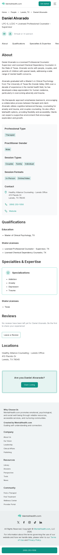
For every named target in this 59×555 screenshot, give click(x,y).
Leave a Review (11, 335)
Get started (44, 4)
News (6, 480)
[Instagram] (29, 522)
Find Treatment (10, 497)
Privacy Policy (34, 540)
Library (6, 465)
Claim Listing (29, 385)
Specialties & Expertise (40, 43)
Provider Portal (10, 504)
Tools (6, 476)
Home (4, 12)
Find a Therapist (10, 493)
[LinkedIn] (40, 522)
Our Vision (8, 441)
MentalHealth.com (42, 529)
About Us (7, 437)
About (5, 43)
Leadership (8, 445)
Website (12, 211)
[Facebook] (24, 522)
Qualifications (18, 43)
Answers (7, 469)
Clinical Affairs (9, 448)
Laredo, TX (24, 12)
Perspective (8, 473)
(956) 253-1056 (16, 204)
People (13, 12)
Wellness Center (10, 500)
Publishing (8, 452)
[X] (18, 522)
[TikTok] (35, 522)
